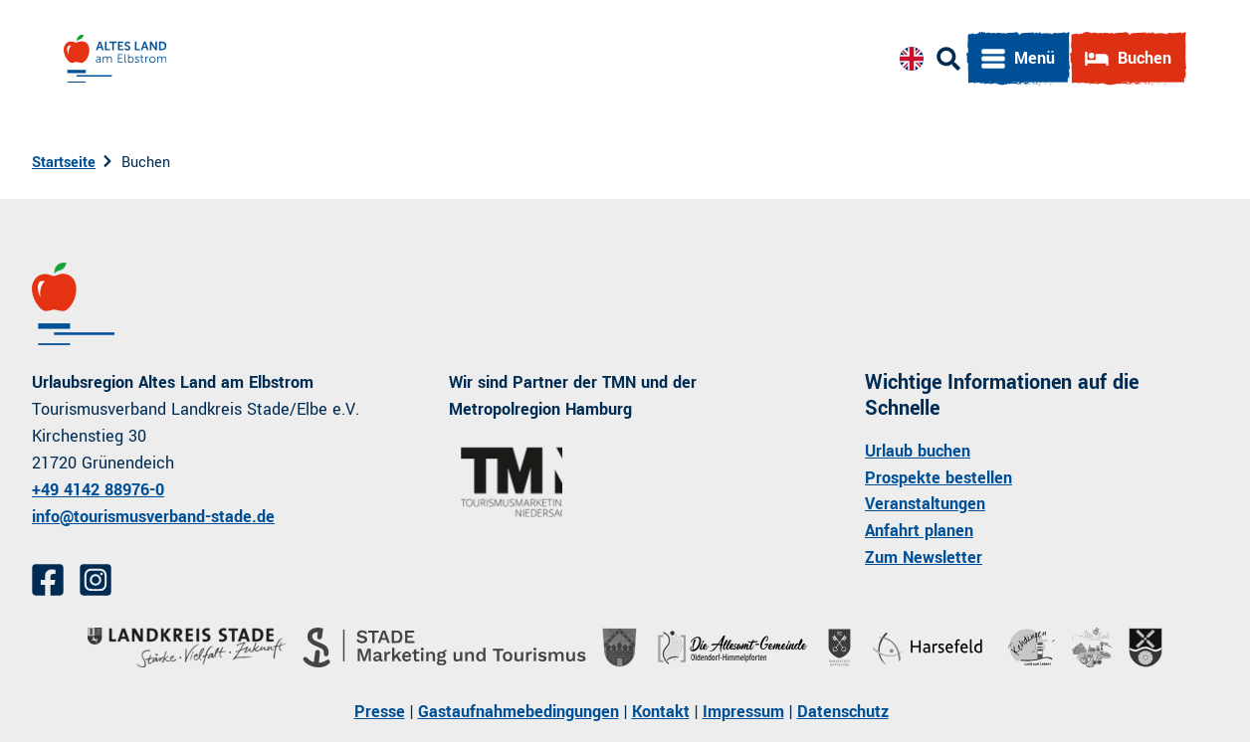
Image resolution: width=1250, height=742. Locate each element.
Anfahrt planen (919, 530)
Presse (379, 711)
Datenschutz (843, 711)
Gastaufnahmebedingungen (518, 711)
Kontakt (661, 711)
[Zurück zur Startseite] (115, 59)
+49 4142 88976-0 (98, 488)
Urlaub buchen (917, 450)
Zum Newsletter (923, 557)
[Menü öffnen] (1018, 59)
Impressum (743, 711)
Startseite (64, 162)
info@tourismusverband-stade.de (153, 515)
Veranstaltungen (925, 503)
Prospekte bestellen (938, 476)
